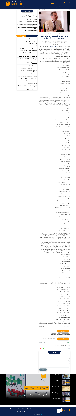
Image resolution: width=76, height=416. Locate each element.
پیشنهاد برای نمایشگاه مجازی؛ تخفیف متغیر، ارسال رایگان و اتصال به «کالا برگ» (27, 28)
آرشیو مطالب (31, 408)
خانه (69, 7)
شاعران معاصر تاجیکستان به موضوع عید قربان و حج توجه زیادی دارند (54, 37)
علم (54, 7)
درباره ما (22, 408)
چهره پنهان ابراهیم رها (57, 398)
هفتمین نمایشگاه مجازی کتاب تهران (31, 41)
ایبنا (60, 3)
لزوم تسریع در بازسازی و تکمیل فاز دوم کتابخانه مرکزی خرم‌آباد (28, 59)
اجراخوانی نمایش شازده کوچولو (32, 89)
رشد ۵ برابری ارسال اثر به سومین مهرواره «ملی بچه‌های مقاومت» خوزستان (28, 71)
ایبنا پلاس (27, 7)
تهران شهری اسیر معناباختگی (32, 83)
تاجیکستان (54, 334)
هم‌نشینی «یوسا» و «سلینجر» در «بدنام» (29, 32)
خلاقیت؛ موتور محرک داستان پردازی (31, 45)
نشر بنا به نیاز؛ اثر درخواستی (32, 43)
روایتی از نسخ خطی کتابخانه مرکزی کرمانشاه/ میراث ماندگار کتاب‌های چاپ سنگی (26, 17)
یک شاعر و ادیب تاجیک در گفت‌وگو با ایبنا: (54, 34)
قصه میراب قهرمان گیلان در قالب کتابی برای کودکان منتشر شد (27, 68)
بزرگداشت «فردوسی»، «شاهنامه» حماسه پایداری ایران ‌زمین (27, 76)
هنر (63, 7)
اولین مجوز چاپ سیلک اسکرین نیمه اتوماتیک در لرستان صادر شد (27, 53)
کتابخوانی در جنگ (58, 375)
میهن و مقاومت (33, 7)
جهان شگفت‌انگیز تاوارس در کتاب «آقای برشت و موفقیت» (28, 56)
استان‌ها (23, 7)
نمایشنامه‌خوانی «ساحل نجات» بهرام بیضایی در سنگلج (28, 48)
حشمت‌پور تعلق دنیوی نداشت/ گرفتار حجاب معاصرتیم (28, 50)
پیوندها (19, 408)
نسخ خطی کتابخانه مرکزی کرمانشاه (30, 19)
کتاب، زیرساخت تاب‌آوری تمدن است (30, 15)
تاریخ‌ (57, 7)
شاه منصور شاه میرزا (65, 334)
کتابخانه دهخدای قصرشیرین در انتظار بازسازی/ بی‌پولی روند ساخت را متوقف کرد (26, 25)
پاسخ (68, 348)
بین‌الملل (60, 7)
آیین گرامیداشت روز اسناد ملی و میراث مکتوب (56, 393)
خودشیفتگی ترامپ (57, 381)
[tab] (32, 36)
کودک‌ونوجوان (50, 7)
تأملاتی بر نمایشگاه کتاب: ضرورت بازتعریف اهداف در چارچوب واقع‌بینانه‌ (27, 86)
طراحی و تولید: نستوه (38, 414)
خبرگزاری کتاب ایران (55, 46)
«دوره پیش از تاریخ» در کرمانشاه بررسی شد (30, 65)
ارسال (43, 369)
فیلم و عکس (18, 7)
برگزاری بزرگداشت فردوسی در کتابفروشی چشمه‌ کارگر (28, 78)
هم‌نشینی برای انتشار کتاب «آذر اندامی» (31, 38)
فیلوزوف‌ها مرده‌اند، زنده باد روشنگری (31, 81)
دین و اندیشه (45, 7)
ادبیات (66, 7)
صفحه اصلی (68, 9)
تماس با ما (26, 408)
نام (69, 358)
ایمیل (53, 358)
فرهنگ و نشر (39, 7)
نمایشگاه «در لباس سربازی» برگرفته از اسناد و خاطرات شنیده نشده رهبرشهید (27, 63)
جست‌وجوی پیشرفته (13, 408)
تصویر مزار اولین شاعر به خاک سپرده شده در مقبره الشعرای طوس (27, 22)
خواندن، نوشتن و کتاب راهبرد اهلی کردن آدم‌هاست (29, 74)
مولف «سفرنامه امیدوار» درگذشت (30, 30)
